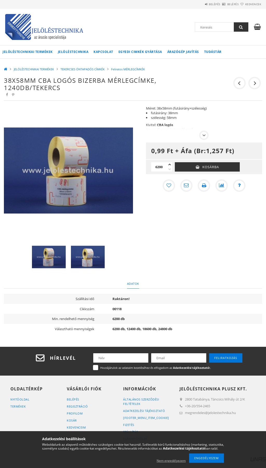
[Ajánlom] (186, 185)
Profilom (75, 413)
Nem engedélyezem (171, 460)
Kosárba (210, 167)
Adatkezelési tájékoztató (144, 411)
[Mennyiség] (159, 167)
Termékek (18, 406)
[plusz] (169, 164)
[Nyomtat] (204, 185)
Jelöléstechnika (73, 52)
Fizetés (128, 425)
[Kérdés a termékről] (239, 185)
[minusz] (169, 169)
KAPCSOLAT (103, 52)
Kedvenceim (76, 427)
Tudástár (213, 52)
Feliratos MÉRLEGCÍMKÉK (128, 69)
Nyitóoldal (19, 399)
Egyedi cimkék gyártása (140, 52)
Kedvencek (250, 4)
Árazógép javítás (183, 52)
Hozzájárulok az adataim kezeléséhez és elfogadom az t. (155, 368)
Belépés (200, 4)
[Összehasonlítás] (221, 185)
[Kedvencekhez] (168, 185)
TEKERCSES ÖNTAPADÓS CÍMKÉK (83, 69)
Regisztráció (77, 406)
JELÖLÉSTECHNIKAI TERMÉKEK (28, 52)
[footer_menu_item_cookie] (146, 418)
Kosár (72, 420)
